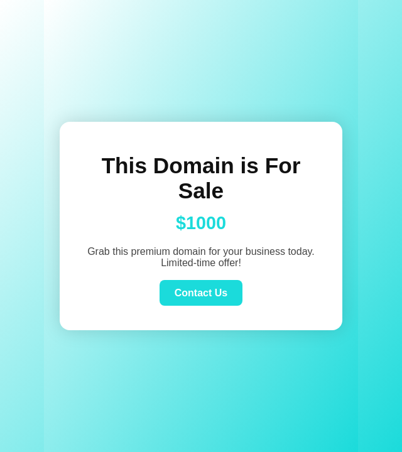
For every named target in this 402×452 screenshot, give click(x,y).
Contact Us (201, 293)
